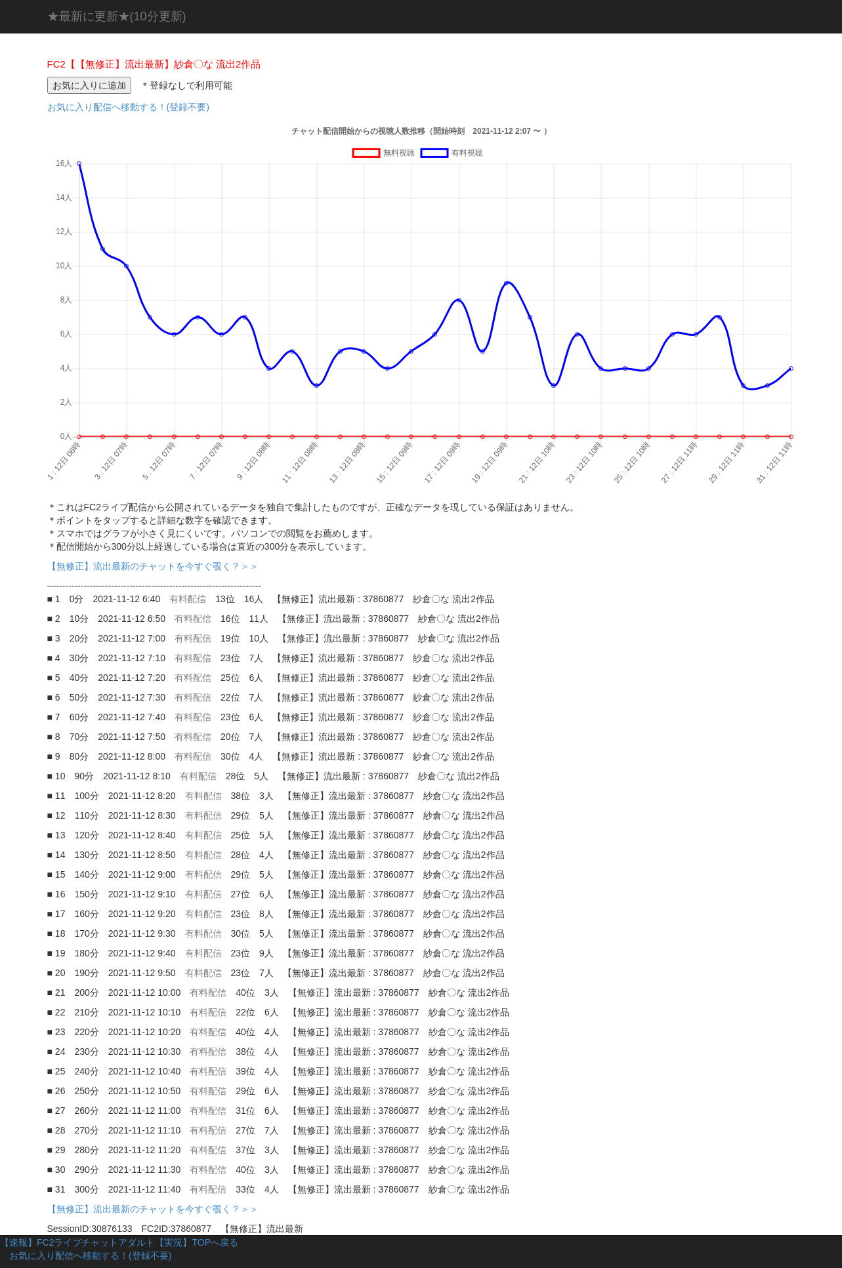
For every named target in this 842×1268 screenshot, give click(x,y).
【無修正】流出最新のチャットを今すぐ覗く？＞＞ (157, 566)
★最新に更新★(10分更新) (116, 16)
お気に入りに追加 (89, 85)
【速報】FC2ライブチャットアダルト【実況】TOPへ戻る (119, 1242)
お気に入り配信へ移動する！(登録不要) (128, 107)
